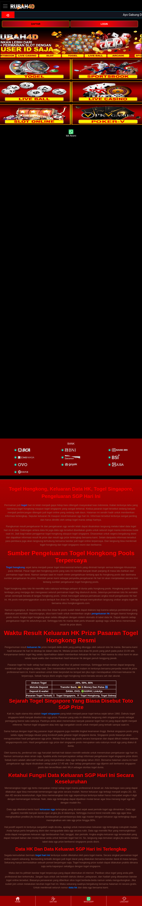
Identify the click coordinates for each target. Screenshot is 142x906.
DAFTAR (35, 24)
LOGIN (104, 24)
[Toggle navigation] (5, 6)
